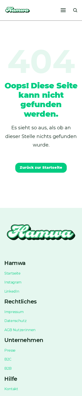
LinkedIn (11, 291)
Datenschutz (15, 321)
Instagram (12, 282)
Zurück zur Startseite (41, 167)
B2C (7, 359)
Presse (10, 350)
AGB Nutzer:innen (19, 330)
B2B (8, 368)
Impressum (14, 312)
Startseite (12, 273)
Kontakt (11, 389)
